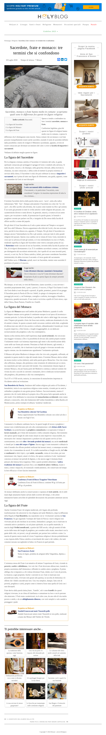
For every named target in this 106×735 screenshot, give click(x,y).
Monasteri (57, 25)
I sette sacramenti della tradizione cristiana (41, 187)
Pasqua (86, 25)
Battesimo (10, 246)
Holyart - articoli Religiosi (58, 732)
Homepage (7, 41)
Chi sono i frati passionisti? (84, 363)
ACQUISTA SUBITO (86, 86)
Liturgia (23, 25)
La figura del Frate (12, 130)
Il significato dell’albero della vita (20, 719)
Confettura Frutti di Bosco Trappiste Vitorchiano (37, 480)
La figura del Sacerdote (13, 124)
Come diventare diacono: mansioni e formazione (43, 271)
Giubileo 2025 (50, 31)
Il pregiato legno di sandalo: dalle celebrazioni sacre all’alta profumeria (86, 326)
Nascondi (28, 120)
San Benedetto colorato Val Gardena (32, 412)
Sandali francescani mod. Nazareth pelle (34, 611)
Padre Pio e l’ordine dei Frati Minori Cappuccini (47, 721)
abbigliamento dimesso (31, 599)
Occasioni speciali (72, 25)
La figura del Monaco (13, 127)
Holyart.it (13, 25)
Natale (94, 25)
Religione (47, 25)
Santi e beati (35, 25)
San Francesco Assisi (26, 551)
